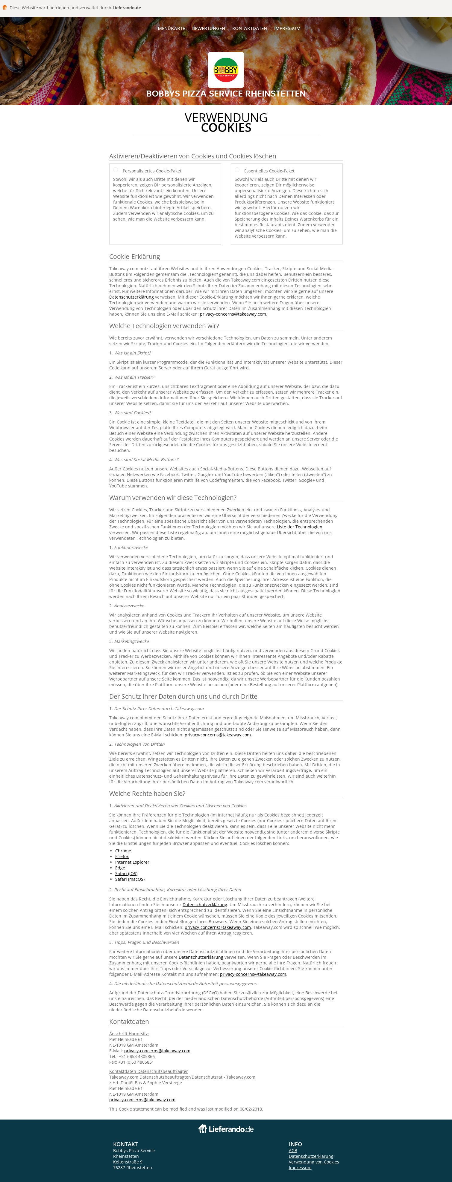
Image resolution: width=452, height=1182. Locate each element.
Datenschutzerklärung (131, 297)
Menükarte (171, 28)
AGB (293, 1150)
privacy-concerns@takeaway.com (233, 314)
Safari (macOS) (130, 879)
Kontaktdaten (249, 28)
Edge (120, 868)
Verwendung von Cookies (314, 1162)
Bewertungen (208, 28)
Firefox (122, 856)
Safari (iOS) (126, 873)
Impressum (287, 28)
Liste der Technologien (299, 527)
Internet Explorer (132, 862)
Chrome (123, 851)
